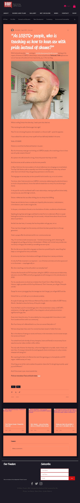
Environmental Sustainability (62, 19)
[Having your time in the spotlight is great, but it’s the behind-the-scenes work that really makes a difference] (65, 415)
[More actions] (68, 30)
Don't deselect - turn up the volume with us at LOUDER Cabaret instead (40, 425)
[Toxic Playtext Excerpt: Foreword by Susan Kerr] (14, 415)
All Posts (5, 19)
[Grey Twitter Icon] (36, 484)
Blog (18, 386)
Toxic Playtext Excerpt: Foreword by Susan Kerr (14, 425)
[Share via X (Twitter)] (15, 392)
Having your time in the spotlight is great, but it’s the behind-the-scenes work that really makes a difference (65, 425)
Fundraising (49, 19)
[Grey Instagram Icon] (41, 484)
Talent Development (38, 19)
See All (75, 406)
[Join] (72, 478)
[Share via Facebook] (12, 392)
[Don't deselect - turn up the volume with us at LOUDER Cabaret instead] (40, 415)
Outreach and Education (24, 19)
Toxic (13, 386)
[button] (74, 6)
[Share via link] (19, 392)
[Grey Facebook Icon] (32, 484)
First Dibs (13, 19)
